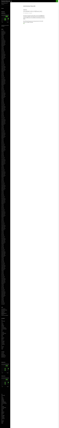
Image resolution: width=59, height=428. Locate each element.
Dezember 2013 (3, 185)
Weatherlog (2, 312)
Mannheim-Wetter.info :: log (6, 1)
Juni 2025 (2, 36)
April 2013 (2, 194)
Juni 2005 (2, 298)
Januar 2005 (2, 304)
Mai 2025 (2, 37)
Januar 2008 (2, 264)
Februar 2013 (3, 196)
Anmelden (2, 353)
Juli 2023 (2, 59)
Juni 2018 (2, 126)
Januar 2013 (2, 197)
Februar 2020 (3, 104)
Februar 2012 (3, 209)
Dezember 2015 (3, 159)
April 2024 (2, 49)
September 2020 (3, 96)
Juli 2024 (2, 46)
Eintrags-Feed (3, 354)
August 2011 (2, 216)
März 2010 (2, 235)
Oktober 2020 (3, 95)
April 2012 (2, 207)
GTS (24, 23)
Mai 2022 (2, 74)
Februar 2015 (3, 169)
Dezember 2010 (3, 225)
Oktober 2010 (3, 227)
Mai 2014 (2, 179)
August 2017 (2, 137)
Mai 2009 (2, 246)
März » (8, 372)
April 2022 (2, 75)
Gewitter (2, 324)
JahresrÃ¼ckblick (3, 327)
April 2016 (2, 155)
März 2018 (2, 129)
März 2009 (2, 248)
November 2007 (3, 266)
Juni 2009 (2, 245)
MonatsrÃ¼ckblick (3, 333)
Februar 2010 (3, 236)
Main (3, 25)
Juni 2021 (2, 86)
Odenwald (2, 334)
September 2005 (3, 295)
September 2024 (3, 44)
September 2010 (3, 228)
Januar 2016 (2, 158)
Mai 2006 (2, 286)
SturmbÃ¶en (3, 415)
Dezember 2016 (3, 146)
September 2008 (3, 255)
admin (31, 13)
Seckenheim (2, 337)
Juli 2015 (2, 165)
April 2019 (2, 115)
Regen (2, 335)
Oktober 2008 (3, 254)
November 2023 (3, 55)
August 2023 (2, 58)
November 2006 (3, 279)
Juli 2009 (2, 244)
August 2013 (2, 189)
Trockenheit (2, 343)
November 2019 (3, 107)
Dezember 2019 (3, 106)
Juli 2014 (2, 177)
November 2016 (3, 147)
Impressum (5, 25)
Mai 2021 (2, 87)
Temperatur (25, 9)
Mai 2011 (2, 219)
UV (1, 345)
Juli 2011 (2, 217)
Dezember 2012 (3, 198)
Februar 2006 (3, 289)
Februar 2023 (3, 64)
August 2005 (2, 296)
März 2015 (2, 168)
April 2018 (2, 128)
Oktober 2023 (3, 56)
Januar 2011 (2, 224)
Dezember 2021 (3, 79)
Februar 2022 (3, 77)
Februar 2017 (3, 144)
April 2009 (2, 247)
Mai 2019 (2, 114)
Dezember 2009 (3, 238)
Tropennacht (3, 344)
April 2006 (2, 287)
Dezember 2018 (3, 119)
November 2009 (3, 239)
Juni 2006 (2, 285)
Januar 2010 (2, 237)
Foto (2, 394)
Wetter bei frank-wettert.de (4, 315)
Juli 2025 (2, 35)
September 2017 (3, 136)
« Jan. (2, 372)
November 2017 (3, 134)
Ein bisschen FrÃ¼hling (32, 11)
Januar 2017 (2, 145)
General (2, 323)
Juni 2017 (2, 139)
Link (1, 405)
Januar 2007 (2, 277)
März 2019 (2, 116)
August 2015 (2, 164)
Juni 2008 (2, 258)
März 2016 (2, 156)
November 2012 (3, 199)
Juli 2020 (2, 98)
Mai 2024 (2, 48)
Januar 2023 (2, 65)
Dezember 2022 (3, 66)
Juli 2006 (2, 284)
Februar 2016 (3, 157)
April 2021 (2, 88)
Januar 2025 (2, 39)
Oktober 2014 (3, 174)
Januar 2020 (2, 105)
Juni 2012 (2, 205)
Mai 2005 (2, 299)
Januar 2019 (2, 118)
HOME (2, 25)
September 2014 (3, 175)
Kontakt (3, 26)
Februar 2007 (3, 276)
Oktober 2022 (3, 68)
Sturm (2, 414)
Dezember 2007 (3, 265)
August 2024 (2, 45)
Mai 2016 (2, 154)
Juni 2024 (2, 47)
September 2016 (3, 149)
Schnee (2, 336)
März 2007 (2, 275)
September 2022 (3, 69)
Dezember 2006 (3, 278)
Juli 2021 (2, 85)
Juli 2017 (2, 138)
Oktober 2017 (3, 135)
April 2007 (2, 274)
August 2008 (2, 256)
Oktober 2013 (3, 187)
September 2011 (3, 215)
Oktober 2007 (3, 267)
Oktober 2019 (3, 108)
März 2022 (2, 76)
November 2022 (3, 67)
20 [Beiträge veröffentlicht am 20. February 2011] (8, 18)
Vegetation (2, 346)
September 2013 (3, 188)
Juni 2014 (2, 178)
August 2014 (2, 176)
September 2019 (3, 109)
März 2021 (2, 89)
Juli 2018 (2, 125)
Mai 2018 (2, 127)
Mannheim (2, 332)
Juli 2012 (2, 204)
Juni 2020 (2, 99)
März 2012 (2, 208)
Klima (2, 404)
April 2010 (2, 234)
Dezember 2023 (3, 54)
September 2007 (3, 268)
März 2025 (2, 38)
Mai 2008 (2, 259)
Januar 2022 (2, 78)
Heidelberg (2, 325)
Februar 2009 (3, 249)
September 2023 (3, 57)
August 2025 (2, 34)
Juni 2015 (2, 166)
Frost (2, 322)
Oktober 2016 (3, 148)
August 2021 (2, 84)
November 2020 (3, 94)
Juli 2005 (2, 297)
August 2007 (2, 269)
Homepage (2, 326)
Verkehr (2, 347)
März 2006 (2, 288)
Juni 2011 (2, 218)
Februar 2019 (3, 117)
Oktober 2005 (3, 294)
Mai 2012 (2, 206)
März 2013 (2, 195)
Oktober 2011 (3, 214)
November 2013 (3, 186)
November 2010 (3, 226)
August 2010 (2, 229)
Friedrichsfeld (3, 395)
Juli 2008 (2, 257)
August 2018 (2, 124)
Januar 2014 (2, 184)
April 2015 (2, 167)
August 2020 (2, 97)
